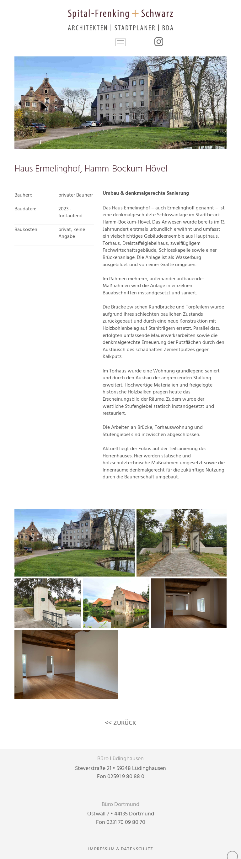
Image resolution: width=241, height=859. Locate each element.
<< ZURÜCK (120, 723)
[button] (120, 42)
